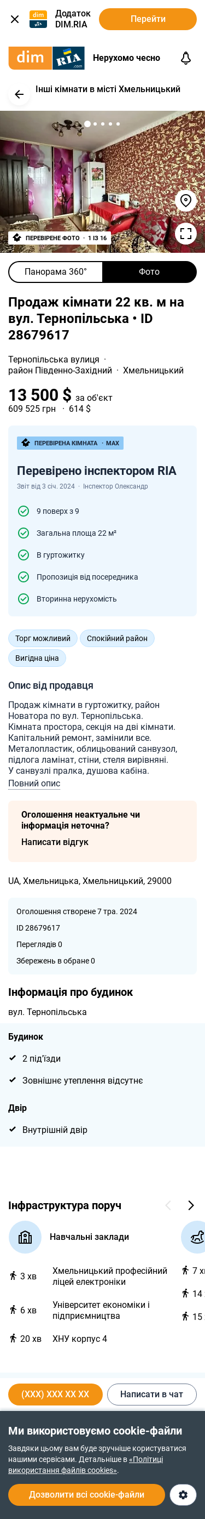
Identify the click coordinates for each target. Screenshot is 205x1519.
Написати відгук (55, 842)
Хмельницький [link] (153, 370)
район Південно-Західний (61, 370)
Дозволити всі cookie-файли (86, 1494)
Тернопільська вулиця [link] (55, 359)
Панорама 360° (56, 272)
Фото (149, 272)
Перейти (148, 19)
